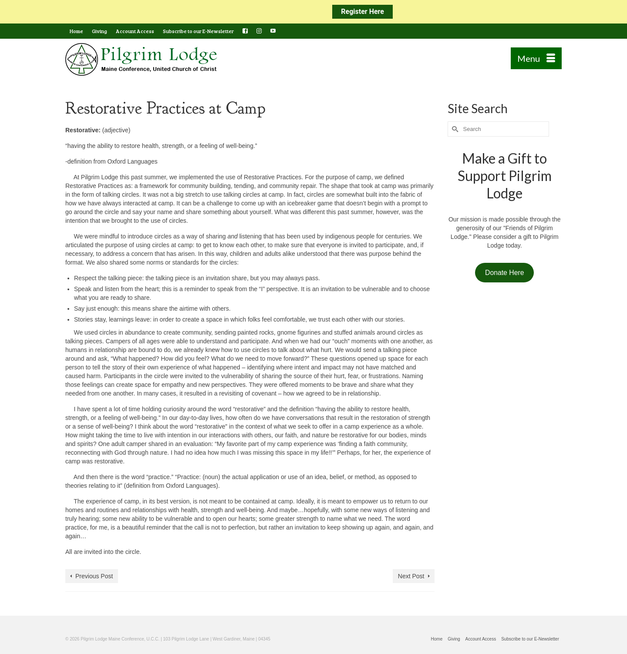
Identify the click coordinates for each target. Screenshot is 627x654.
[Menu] (536, 58)
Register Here (362, 11)
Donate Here (504, 272)
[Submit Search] (454, 129)
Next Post (411, 576)
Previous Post (94, 576)
